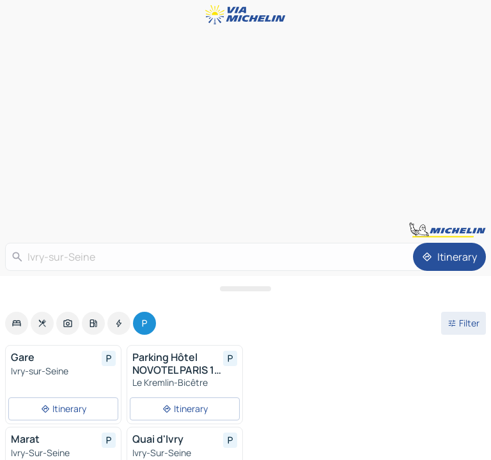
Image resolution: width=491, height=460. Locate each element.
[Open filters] (463, 323)
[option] (16, 323)
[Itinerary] (449, 257)
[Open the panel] (245, 289)
